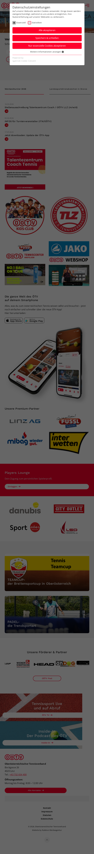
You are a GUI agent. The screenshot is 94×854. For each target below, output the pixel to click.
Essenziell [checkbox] (21, 22)
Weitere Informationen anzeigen (47, 51)
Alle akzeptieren (47, 30)
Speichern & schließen (47, 37)
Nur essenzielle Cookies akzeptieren (47, 45)
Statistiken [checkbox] (37, 22)
